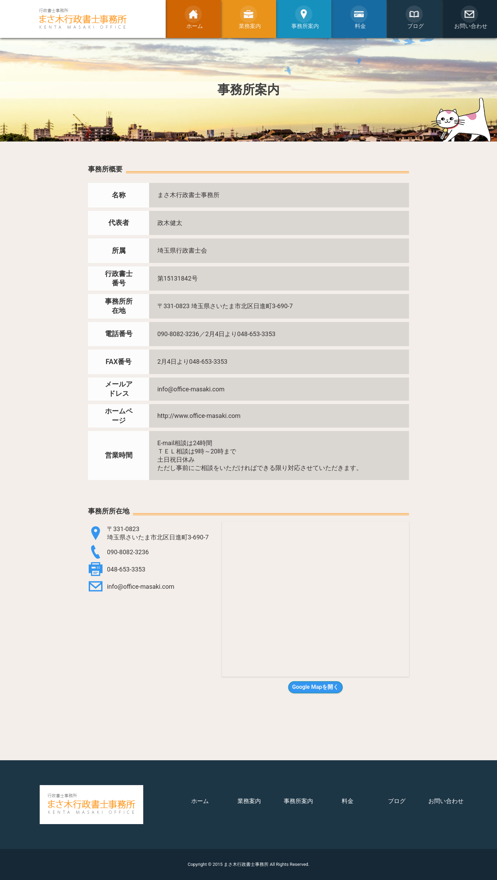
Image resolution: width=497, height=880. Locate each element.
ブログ (397, 801)
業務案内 (249, 801)
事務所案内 (298, 801)
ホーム (200, 801)
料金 (347, 801)
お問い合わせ (446, 801)
